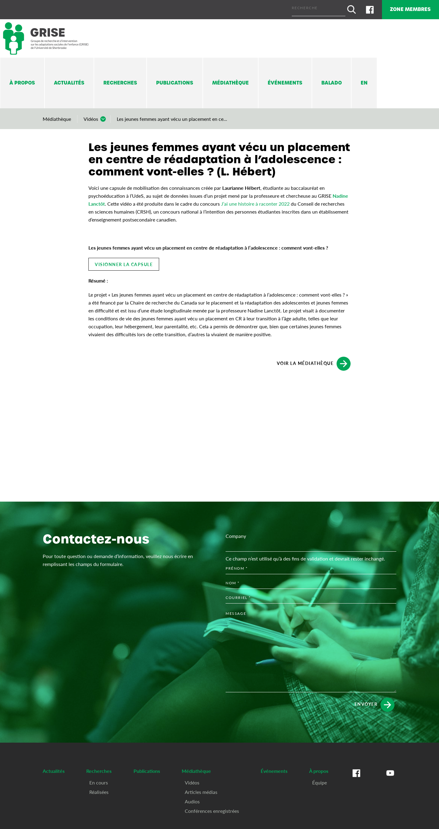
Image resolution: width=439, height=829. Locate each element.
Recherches (120, 81)
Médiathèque (230, 81)
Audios (192, 799)
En (364, 81)
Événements (285, 81)
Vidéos (91, 117)
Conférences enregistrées (212, 808)
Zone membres (406, 8)
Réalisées (99, 789)
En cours (98, 780)
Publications (174, 81)
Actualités (69, 81)
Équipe (319, 780)
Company (236, 533)
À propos (22, 81)
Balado (331, 81)
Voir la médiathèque (314, 362)
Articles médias (201, 789)
